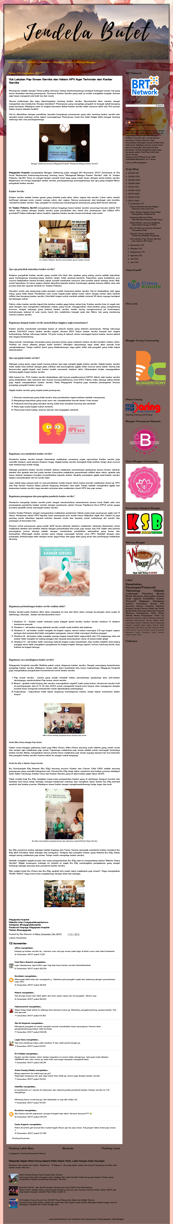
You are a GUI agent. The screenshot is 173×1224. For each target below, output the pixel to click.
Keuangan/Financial (140, 587)
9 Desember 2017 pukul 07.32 (30, 1133)
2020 (132, 190)
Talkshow (160, 606)
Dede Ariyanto (22, 1124)
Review (160, 596)
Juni (132, 262)
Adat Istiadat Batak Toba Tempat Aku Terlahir (41, 1175)
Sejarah (128, 635)
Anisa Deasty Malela (25, 1070)
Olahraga (151, 611)
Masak (129, 615)
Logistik (136, 625)
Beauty (160, 593)
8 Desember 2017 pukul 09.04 (31, 1117)
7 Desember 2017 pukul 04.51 (30, 1046)
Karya (153, 630)
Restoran (129, 620)
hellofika (19, 1087)
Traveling (149, 606)
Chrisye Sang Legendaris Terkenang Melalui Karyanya (144, 235)
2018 (131, 197)
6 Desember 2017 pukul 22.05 (30, 969)
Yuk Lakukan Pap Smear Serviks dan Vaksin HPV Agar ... (145, 240)
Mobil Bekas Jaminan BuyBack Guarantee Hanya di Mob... (145, 224)
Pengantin (146, 632)
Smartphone (143, 613)
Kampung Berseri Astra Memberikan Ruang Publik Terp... (146, 218)
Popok (154, 632)
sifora (17, 948)
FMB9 (156, 615)
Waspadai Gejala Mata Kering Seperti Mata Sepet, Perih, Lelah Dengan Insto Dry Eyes (56, 1161)
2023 (131, 180)
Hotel (152, 623)
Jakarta (137, 598)
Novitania (19, 1110)
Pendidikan (141, 604)
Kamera (140, 630)
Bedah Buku (131, 611)
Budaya (129, 608)
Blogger (120, 1219)
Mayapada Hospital (19, 172)
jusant (94, 1219)
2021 (131, 187)
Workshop (158, 601)
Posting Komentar (21, 1138)
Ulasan (159, 590)
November (135, 245)
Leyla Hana (20, 1040)
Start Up (143, 627)
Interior (134, 630)
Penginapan (147, 615)
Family (136, 608)
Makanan (144, 601)
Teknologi (133, 590)
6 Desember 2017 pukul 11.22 (30, 954)
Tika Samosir (137, 123)
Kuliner (160, 598)
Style (134, 635)
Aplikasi (129, 604)
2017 (131, 201)
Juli (132, 259)
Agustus (134, 255)
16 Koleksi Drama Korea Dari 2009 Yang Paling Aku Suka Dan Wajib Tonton (57, 1200)
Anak (128, 598)
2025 (131, 173)
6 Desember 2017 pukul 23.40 (30, 999)
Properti (160, 611)
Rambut (161, 632)
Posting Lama (111, 1148)
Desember (135, 204)
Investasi (137, 618)
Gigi (162, 615)
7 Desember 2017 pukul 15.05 (30, 1103)
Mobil (137, 615)
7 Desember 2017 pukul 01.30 (30, 1016)
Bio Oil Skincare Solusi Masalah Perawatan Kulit (145, 229)
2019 (131, 194)
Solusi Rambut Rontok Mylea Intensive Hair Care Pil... (144, 208)
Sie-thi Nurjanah (22, 1023)
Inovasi (149, 620)
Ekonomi (138, 596)
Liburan (138, 623)
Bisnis (129, 596)
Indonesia (129, 618)
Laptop (145, 618)
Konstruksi (160, 630)
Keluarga (142, 611)
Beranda (68, 1148)
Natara (18, 993)
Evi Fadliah (20, 1054)
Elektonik (155, 627)
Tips (149, 627)
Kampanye (160, 623)
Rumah (153, 604)
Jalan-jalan (150, 596)
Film (162, 604)
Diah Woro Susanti (24, 962)
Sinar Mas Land (132, 627)
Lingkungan (132, 593)
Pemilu (137, 632)
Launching (130, 623)
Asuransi (130, 606)
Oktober (134, 249)
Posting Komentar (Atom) (33, 1153)
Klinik (162, 620)
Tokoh (139, 635)
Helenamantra (21, 1007)
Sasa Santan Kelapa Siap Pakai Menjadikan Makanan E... (145, 213)
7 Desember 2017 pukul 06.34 (30, 1063)
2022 (131, 183)
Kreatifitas (148, 598)
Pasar (149, 625)
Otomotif (131, 601)
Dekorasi (145, 623)
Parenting (147, 593)
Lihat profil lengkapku (136, 163)
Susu (153, 613)
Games (139, 606)
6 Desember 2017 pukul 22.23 (30, 985)
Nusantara (129, 632)
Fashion (144, 608)
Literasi (129, 625)
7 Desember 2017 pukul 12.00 (30, 1079)
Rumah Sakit (158, 625)
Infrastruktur (139, 620)
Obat (143, 625)
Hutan (161, 613)
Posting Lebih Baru (21, 1148)
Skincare (130, 613)
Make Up (153, 608)
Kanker (156, 620)
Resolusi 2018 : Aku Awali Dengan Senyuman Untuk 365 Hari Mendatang (55, 1187)
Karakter (147, 630)
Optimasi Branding (156, 618)
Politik (161, 608)
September (136, 252)
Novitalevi (19, 976)
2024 (131, 176)
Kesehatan (21, 938)
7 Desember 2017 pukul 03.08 (30, 1032)
